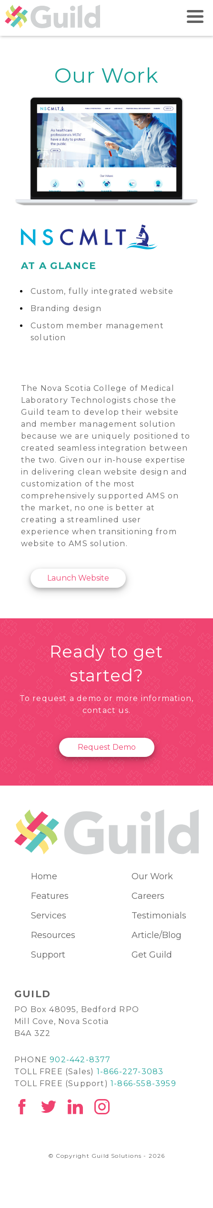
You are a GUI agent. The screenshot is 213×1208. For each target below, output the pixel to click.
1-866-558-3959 (143, 1083)
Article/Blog (157, 935)
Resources (53, 935)
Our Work (152, 876)
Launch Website (78, 577)
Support (48, 954)
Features (50, 896)
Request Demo (107, 747)
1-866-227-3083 (130, 1071)
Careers (148, 896)
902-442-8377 (80, 1059)
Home (44, 876)
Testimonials (159, 915)
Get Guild (152, 954)
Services (48, 915)
